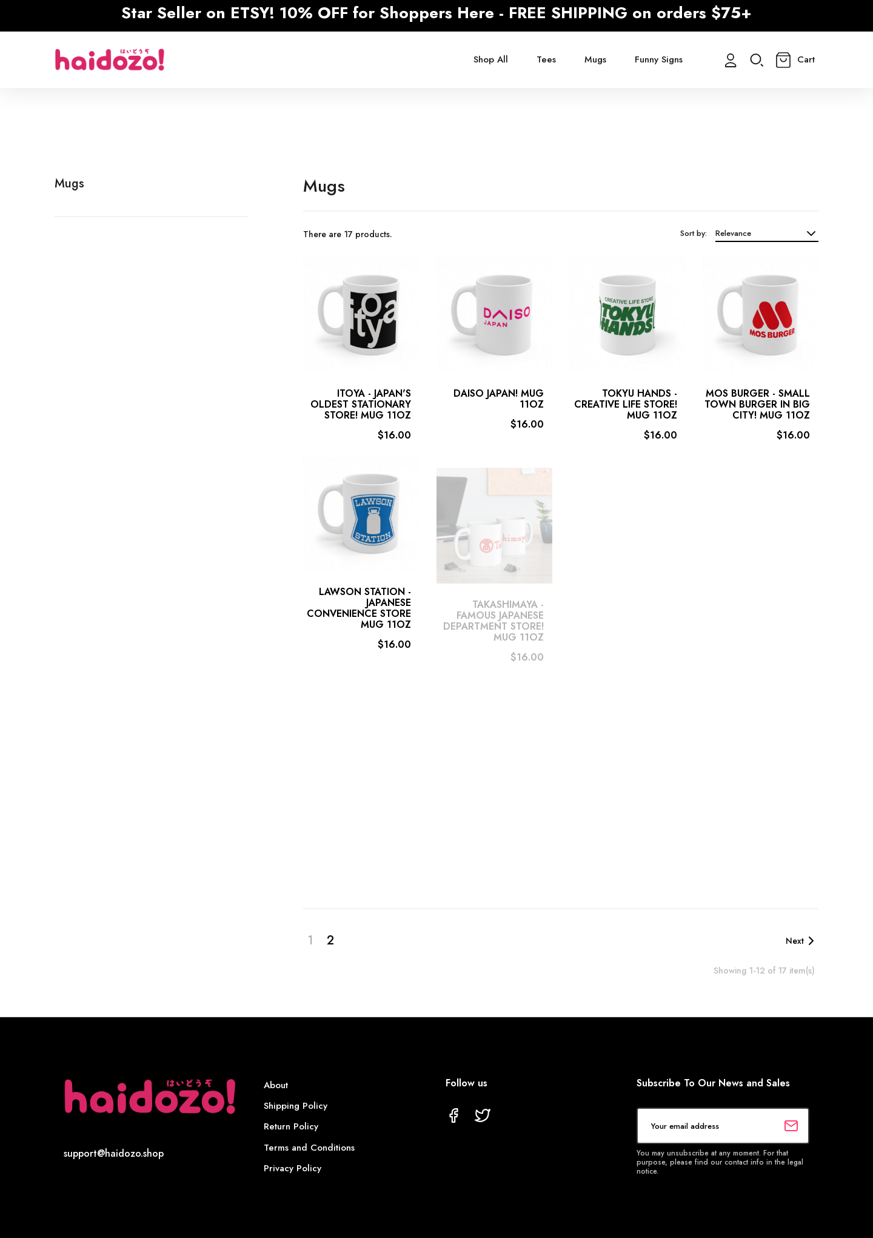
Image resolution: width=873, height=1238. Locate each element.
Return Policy (291, 1126)
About (276, 1085)
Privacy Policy (292, 1168)
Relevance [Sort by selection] (766, 233)
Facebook (453, 1115)
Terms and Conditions (309, 1147)
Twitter (482, 1115)
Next (802, 941)
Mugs (69, 183)
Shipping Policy (295, 1105)
